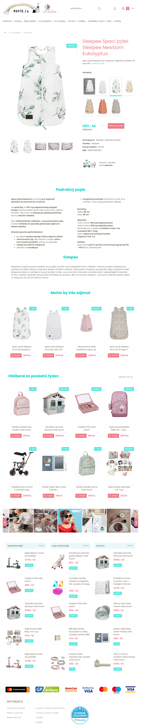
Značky (117, 21)
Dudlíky (81, 21)
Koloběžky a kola (96, 21)
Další (109, 21)
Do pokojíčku (45, 21)
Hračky (18, 21)
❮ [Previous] (5, 522)
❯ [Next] (136, 522)
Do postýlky (59, 21)
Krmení (71, 21)
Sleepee (94, 143)
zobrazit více (98, 63)
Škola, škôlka (30, 21)
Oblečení (7, 21)
